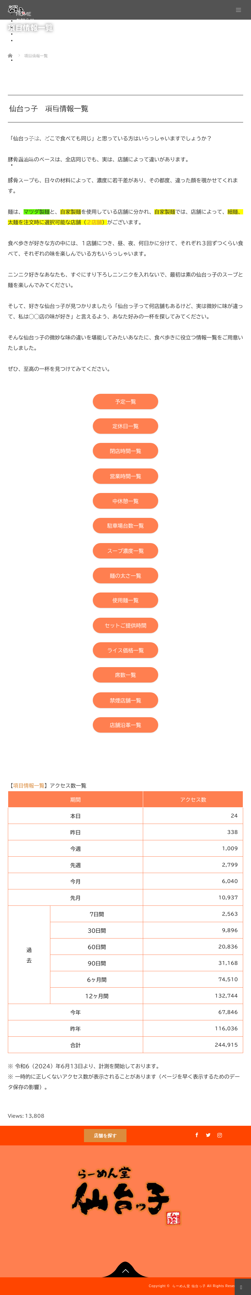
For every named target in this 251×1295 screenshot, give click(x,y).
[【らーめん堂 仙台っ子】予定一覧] (125, 401)
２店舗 (94, 222)
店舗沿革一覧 (43, 151)
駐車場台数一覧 (45, 99)
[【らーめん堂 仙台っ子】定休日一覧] (125, 426)
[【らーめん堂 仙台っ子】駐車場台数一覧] (125, 525)
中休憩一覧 (40, 92)
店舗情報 (25, 40)
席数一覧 (38, 138)
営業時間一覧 (43, 86)
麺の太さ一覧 (43, 112)
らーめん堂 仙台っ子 (189, 1286)
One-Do (39, 184)
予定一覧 (38, 66)
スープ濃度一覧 (45, 105)
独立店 (36, 53)
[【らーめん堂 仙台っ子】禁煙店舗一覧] (125, 700)
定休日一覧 (40, 73)
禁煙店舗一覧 (43, 145)
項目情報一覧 (29, 60)
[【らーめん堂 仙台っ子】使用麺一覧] (125, 600)
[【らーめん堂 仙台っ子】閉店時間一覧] (125, 450)
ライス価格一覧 (45, 132)
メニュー (25, 33)
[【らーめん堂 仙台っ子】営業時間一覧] (125, 476)
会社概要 (25, 164)
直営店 (36, 47)
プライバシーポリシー (52, 171)
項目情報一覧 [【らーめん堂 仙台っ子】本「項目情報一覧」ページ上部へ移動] (28, 785)
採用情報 (25, 158)
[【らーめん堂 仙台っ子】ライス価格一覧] (125, 650)
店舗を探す (105, 1135)
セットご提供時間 (47, 125)
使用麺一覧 (40, 119)
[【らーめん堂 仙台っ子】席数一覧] (125, 675)
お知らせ (25, 20)
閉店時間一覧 (43, 79)
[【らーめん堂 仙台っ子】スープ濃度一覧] (125, 550)
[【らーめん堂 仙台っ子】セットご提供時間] (125, 625)
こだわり (25, 27)
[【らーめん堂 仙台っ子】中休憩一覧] (125, 500)
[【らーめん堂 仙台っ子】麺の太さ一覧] (125, 575)
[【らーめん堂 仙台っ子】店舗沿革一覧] (125, 725)
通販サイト (27, 177)
